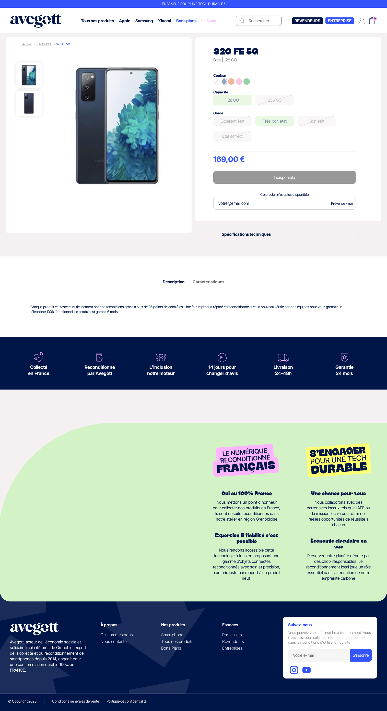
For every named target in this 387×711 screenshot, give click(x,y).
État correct (232, 136)
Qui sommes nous (116, 634)
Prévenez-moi (342, 203)
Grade (218, 113)
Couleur (219, 75)
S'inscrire (361, 655)
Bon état (316, 121)
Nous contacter (114, 641)
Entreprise (339, 20)
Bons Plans (171, 648)
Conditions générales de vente (75, 701)
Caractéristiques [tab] (208, 281)
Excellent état (232, 121)
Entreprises (232, 648)
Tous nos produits (177, 641)
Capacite (220, 92)
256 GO (275, 100)
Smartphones (173, 634)
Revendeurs (307, 20)
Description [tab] (173, 281)
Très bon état (275, 121)
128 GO (232, 100)
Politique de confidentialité (126, 701)
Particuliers (232, 634)
